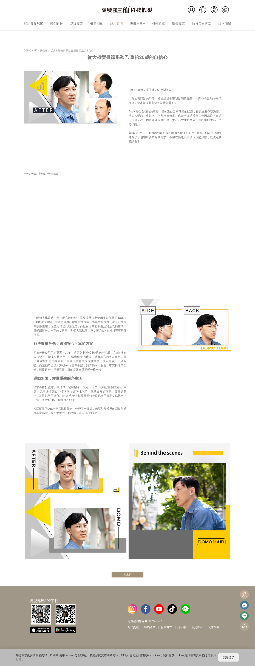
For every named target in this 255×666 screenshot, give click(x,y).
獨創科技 (56, 24)
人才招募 (213, 627)
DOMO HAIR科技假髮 (35, 50)
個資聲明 (197, 627)
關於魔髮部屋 (33, 24)
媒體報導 (158, 24)
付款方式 (166, 627)
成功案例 (116, 24)
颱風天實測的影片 (182, 133)
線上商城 (224, 24)
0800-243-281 (154, 621)
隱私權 (181, 627)
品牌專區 (76, 24)
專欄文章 (137, 24)
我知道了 (228, 657)
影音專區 (178, 24)
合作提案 (133, 627)
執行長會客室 (201, 24)
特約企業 (149, 627)
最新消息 (96, 24)
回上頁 (127, 574)
